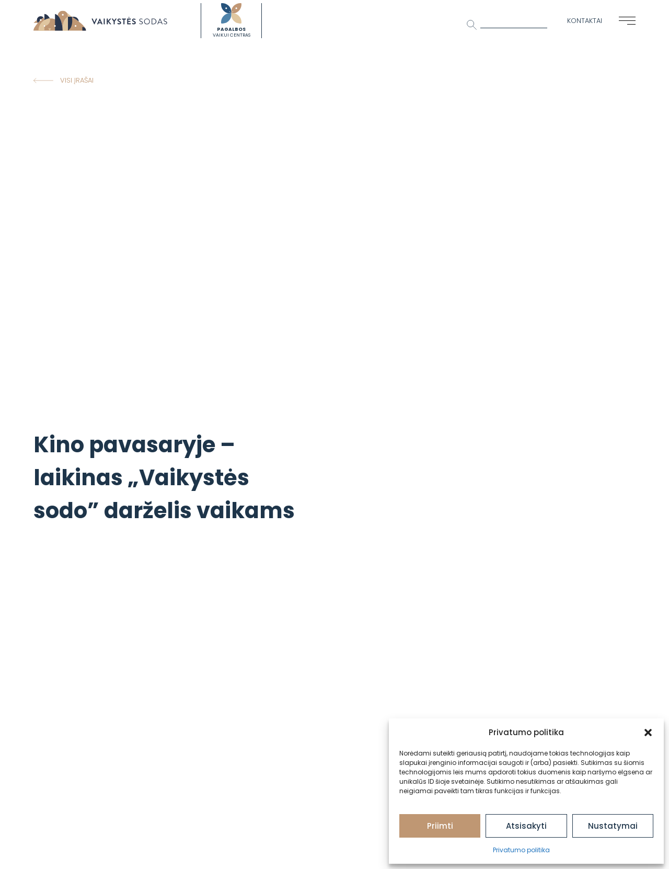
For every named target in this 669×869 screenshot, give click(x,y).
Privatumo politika (521, 849)
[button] (648, 732)
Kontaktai (584, 20)
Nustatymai (613, 825)
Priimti (440, 825)
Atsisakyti (526, 825)
